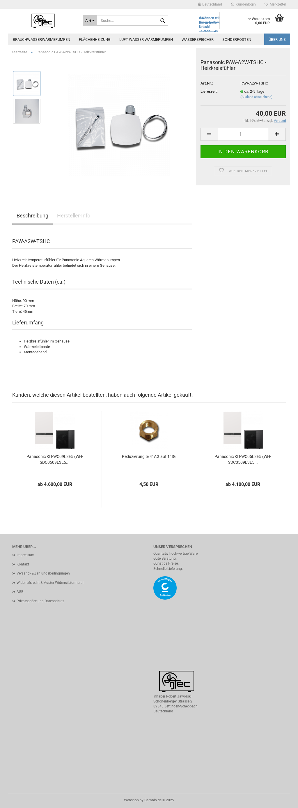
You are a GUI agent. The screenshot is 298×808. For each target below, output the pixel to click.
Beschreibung (32, 215)
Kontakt (23, 564)
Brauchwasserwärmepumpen (41, 39)
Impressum (25, 555)
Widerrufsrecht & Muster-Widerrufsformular (50, 583)
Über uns (277, 39)
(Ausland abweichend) (256, 97)
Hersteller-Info (73, 215)
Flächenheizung (95, 39)
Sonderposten (236, 39)
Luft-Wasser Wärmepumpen (146, 39)
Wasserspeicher (198, 39)
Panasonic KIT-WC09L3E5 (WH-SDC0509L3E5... (54, 459)
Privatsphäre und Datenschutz (40, 601)
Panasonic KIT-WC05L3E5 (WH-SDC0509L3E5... (242, 459)
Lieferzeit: (209, 91)
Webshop (131, 800)
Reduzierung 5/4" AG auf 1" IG (149, 456)
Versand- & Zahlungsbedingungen (43, 573)
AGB (20, 592)
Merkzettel (275, 4)
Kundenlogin (243, 4)
